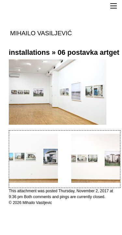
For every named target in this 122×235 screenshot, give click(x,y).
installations (29, 52)
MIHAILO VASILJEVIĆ (41, 33)
